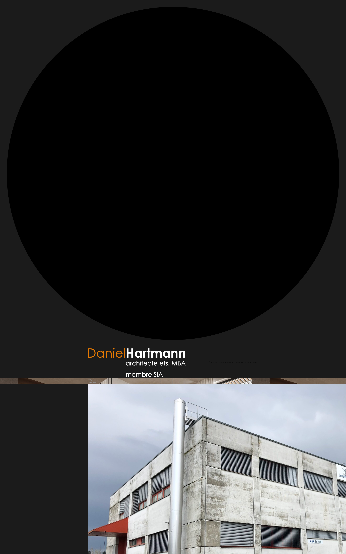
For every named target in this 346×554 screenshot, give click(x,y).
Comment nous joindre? (246, 362)
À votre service (226, 362)
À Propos (213, 362)
